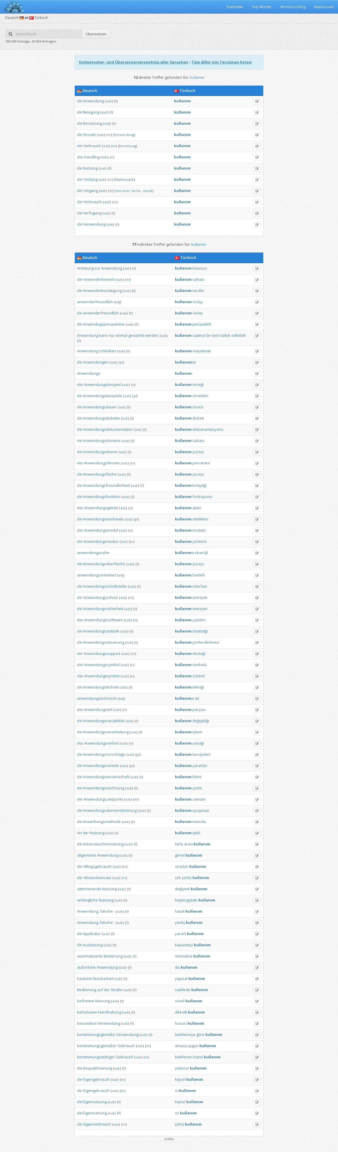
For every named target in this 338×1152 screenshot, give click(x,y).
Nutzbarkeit (103, 978)
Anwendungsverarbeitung (106, 731)
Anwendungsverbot (101, 743)
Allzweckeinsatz (97, 877)
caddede (182, 989)
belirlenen (184, 1056)
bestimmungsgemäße (96, 1034)
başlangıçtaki (186, 900)
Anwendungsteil (98, 709)
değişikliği (200, 720)
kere (216, 335)
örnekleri (200, 395)
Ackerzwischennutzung (103, 844)
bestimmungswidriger (96, 1056)
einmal (121, 335)
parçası (198, 709)
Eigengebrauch (96, 1079)
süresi (197, 406)
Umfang (90, 179)
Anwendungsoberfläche (104, 563)
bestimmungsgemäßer (97, 1045)
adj (117, 302)
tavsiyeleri (201, 754)
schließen (107, 350)
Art (79, 832)
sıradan (181, 866)
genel (180, 855)
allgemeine (86, 855)
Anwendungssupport (101, 653)
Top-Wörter (262, 6)
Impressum (324, 6)
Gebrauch (92, 145)
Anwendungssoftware (103, 619)
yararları (199, 765)
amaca (181, 1045)
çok (178, 877)
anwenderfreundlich (95, 301)
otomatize (183, 956)
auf (100, 989)
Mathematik (124, 179)
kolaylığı (199, 485)
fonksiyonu (202, 496)
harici (198, 1056)
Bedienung (113, 956)
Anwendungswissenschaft (106, 776)
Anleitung (85, 268)
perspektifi (201, 324)
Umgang (90, 190)
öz (185, 1090)
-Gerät (147, 191)
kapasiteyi (184, 944)
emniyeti (199, 597)
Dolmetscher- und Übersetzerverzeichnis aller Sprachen (133, 62)
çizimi (197, 788)
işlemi (197, 731)
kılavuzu (199, 268)
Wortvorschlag (292, 6)
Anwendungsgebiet (101, 507)
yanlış (180, 922)
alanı (196, 507)
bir (208, 335)
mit (118, 191)
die (79, 100)
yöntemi (199, 541)
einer (126, 191)
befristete (85, 1000)
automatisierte (90, 956)
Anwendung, (88, 911)
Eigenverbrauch (97, 1124)
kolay (198, 301)
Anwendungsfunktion (102, 496)
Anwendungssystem (102, 675)
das (80, 156)
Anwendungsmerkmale (103, 519)
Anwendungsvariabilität (103, 720)
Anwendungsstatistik (101, 631)
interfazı (199, 586)
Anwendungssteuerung (103, 642)
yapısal (181, 978)
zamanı (198, 799)
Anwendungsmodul (101, 530)
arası (188, 844)
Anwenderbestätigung (102, 290)
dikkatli (181, 1012)
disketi (198, 418)
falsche (106, 911)
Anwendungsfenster (102, 463)
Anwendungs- (89, 373)
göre (200, 1034)
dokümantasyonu (208, 429)
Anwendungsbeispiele (102, 395)
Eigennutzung (95, 1101)
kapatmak (202, 350)
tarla (179, 844)
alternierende (89, 888)
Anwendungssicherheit (103, 608)
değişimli (182, 888)
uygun (193, 1045)
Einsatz (89, 134)
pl (121, 362)
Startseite (234, 6)
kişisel (180, 1079)
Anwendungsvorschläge (104, 754)
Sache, (136, 191)
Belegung (91, 112)
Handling (92, 156)
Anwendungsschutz (100, 597)
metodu (199, 821)
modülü (199, 530)
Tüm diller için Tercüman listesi (221, 62)
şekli (196, 832)
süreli (180, 1000)
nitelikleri (200, 519)
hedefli (198, 575)
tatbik (225, 335)
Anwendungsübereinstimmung (110, 810)
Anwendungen (95, 362)
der (80, 134)
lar (185, 362)
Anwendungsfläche (100, 474)
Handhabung (109, 1012)
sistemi (198, 675)
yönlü (187, 877)
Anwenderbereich (99, 279)
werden (152, 335)
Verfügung (92, 213)
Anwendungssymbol (102, 664)
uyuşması (200, 810)
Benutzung (92, 123)
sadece (198, 335)
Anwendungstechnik (101, 687)
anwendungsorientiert (96, 575)
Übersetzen (96, 33)
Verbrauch (92, 201)
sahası (198, 279)
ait (197, 698)
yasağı (198, 743)
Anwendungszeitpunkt (103, 799)
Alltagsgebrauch (97, 866)
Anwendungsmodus (101, 541)
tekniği (198, 687)
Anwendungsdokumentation (108, 429)
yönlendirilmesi (205, 642)
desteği (198, 653)
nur (112, 335)
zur (97, 268)
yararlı (180, 933)
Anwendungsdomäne (102, 440)
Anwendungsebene (100, 451)
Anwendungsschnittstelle (105, 586)
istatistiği (200, 631)
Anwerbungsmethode (102, 821)
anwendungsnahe (93, 552)
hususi (181, 1023)
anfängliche (87, 900)
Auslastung (92, 944)
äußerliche (86, 967)
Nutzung (90, 168)
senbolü (199, 664)
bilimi (196, 776)
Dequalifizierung (97, 1068)
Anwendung (93, 100)
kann (103, 335)
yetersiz (182, 1068)
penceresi (201, 463)
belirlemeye (185, 1034)
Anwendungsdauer (100, 406)
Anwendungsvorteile (101, 765)
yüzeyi (198, 451)
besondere (87, 1023)
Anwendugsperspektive (104, 324)
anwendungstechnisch (97, 698)
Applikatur (92, 933)
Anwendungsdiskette (101, 418)
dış (177, 967)
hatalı (180, 911)
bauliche (84, 978)
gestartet (136, 335)
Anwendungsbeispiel (102, 384)
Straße (117, 989)
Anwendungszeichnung (103, 788)
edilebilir (238, 335)
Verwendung (124, 134)
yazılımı (198, 619)
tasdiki (198, 290)
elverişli (201, 552)
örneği (198, 384)
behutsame (87, 1012)
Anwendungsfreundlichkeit (106, 485)
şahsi (179, 1124)
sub (109, 101)
